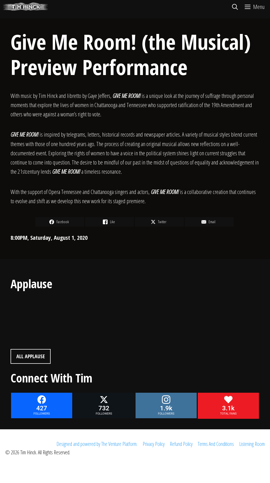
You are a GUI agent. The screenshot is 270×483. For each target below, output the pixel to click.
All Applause (30, 356)
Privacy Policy (154, 443)
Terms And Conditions (216, 443)
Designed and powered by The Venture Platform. (96, 443)
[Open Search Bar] (234, 6)
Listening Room (252, 443)
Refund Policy (181, 443)
